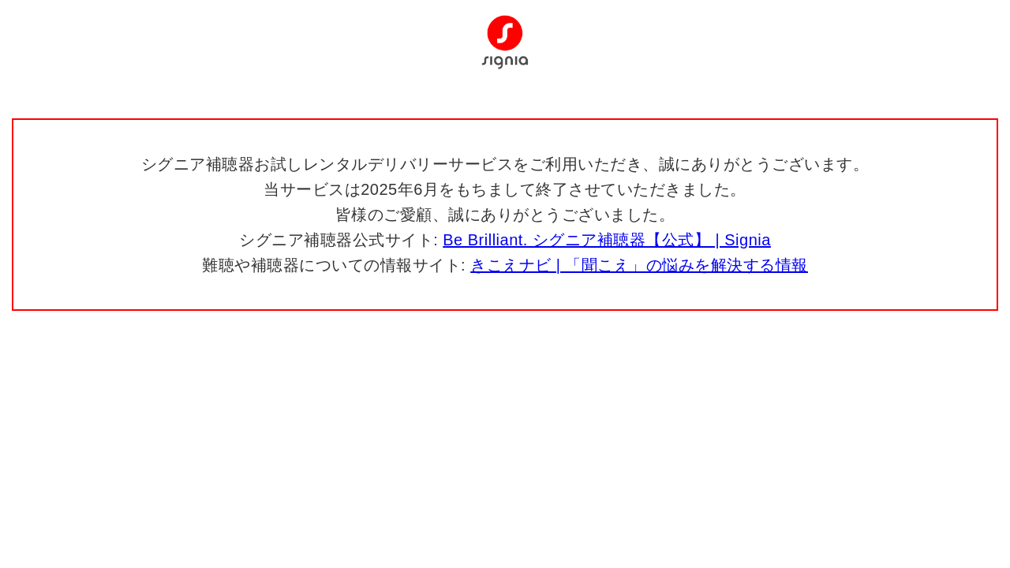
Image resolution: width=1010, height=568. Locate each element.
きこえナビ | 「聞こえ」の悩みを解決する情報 (639, 265)
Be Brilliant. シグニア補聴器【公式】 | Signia (607, 239)
